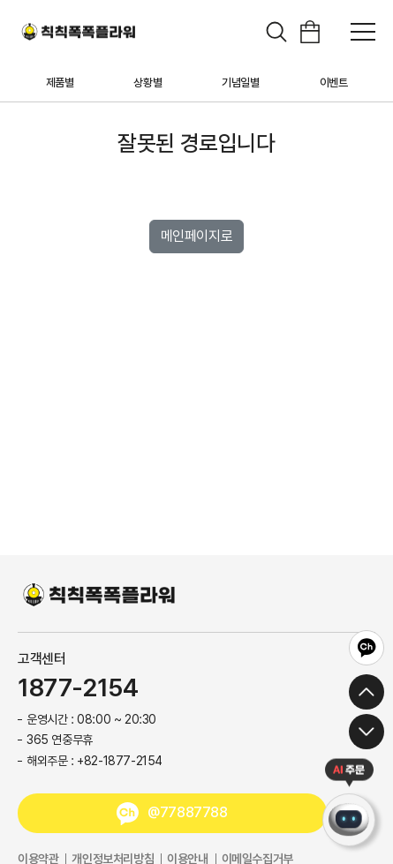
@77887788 (187, 812)
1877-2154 (78, 688)
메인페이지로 (197, 236)
